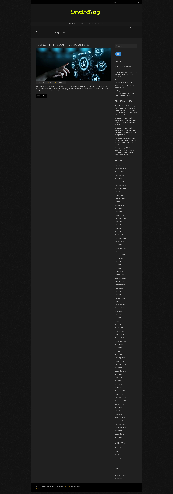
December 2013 (120, 255)
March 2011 (119, 328)
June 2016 (118, 245)
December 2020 (120, 185)
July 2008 (118, 411)
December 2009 (120, 364)
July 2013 (118, 261)
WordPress (67, 486)
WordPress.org (120, 478)
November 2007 (120, 427)
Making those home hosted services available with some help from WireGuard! (124, 93)
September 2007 (120, 434)
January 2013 (119, 275)
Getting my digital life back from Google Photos (126, 142)
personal (118, 454)
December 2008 (120, 398)
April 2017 (118, 232)
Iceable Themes (39, 488)
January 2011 (119, 334)
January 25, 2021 (42, 82)
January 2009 (119, 394)
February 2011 (120, 331)
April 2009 (118, 384)
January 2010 (119, 361)
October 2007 (119, 431)
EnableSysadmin (120, 448)
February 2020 (120, 198)
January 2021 (119, 182)
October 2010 (119, 338)
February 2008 (120, 417)
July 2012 (118, 291)
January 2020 (119, 202)
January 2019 (119, 215)
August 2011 (119, 311)
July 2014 (118, 251)
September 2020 (120, 188)
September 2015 (120, 248)
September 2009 (120, 371)
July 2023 (118, 165)
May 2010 (118, 351)
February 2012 (120, 298)
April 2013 (118, 268)
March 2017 (119, 235)
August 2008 (119, 407)
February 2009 (120, 391)
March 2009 (119, 388)
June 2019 (118, 212)
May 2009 (118, 381)
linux (116, 451)
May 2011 (118, 321)
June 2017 (118, 228)
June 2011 (118, 318)
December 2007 (120, 424)
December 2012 (120, 278)
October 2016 (119, 242)
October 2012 (119, 281)
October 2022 (119, 172)
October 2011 (119, 308)
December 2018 (120, 218)
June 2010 (118, 348)
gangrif (52, 82)
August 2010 (119, 344)
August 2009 (119, 374)
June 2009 (118, 378)
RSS (88, 24)
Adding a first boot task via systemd (62, 44)
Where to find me (98, 24)
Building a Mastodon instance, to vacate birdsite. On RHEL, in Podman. (126, 74)
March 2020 (119, 195)
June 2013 (118, 265)
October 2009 (119, 368)
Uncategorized (61, 82)
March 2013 (119, 271)
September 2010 (120, 341)
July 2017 (118, 225)
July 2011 (118, 315)
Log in (117, 468)
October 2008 (119, 404)
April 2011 (118, 324)
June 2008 (118, 414)
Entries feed (119, 472)
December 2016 (120, 238)
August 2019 (119, 208)
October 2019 (119, 205)
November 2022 (120, 168)
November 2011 (120, 305)
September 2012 (120, 285)
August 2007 (119, 437)
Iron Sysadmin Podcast (77, 24)
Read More (41, 96)
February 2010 (120, 358)
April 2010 (118, 354)
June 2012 (118, 295)
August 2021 (119, 178)
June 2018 (118, 222)
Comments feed (120, 475)
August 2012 (119, 288)
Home (123, 28)
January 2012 (119, 301)
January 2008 (119, 421)
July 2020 (118, 192)
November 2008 (120, 401)
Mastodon (135, 486)
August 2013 (119, 258)
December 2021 (120, 175)
